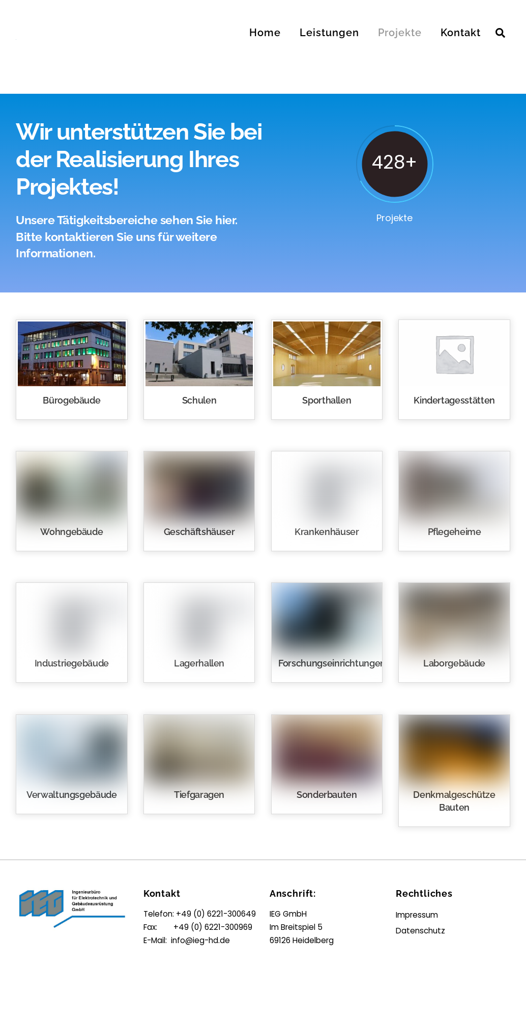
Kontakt (461, 32)
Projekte (400, 32)
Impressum (417, 914)
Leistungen (329, 32)
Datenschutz (420, 930)
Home (265, 32)
